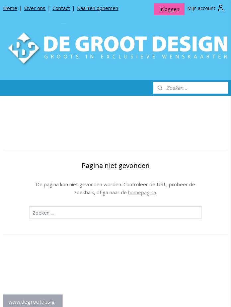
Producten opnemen (31, 224)
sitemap (98, 294)
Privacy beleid (23, 234)
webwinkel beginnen (137, 294)
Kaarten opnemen (97, 8)
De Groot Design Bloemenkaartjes (33, 173)
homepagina (179, 192)
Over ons (34, 8)
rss (112, 294)
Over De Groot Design (33, 213)
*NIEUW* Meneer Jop (32, 144)
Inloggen (169, 9)
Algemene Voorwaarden (23, 247)
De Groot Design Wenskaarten (33, 157)
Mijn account (206, 8)
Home (10, 8)
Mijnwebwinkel (195, 294)
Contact (61, 8)
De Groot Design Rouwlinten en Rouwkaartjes (33, 191)
